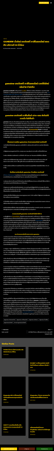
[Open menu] (51, 3)
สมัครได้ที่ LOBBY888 (44, 2)
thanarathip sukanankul (10, 48)
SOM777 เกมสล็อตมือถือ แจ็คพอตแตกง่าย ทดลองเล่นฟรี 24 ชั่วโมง (12, 427)
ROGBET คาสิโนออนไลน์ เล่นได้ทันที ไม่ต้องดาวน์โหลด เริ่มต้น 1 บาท (39, 365)
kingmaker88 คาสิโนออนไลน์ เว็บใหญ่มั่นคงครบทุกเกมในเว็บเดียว (12, 397)
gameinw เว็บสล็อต (43, 319)
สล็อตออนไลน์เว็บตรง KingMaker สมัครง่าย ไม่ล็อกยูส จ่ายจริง (40, 429)
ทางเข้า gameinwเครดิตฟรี (20, 322)
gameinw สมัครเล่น (33, 319)
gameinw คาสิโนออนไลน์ (22, 319)
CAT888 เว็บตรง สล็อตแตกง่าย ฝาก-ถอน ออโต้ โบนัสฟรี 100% (40, 332)
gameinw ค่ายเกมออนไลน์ (9, 319)
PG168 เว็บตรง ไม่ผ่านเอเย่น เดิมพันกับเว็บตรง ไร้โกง (13, 351)
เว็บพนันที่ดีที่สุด (16, 216)
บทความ (5, 38)
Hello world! (14, 331)
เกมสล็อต (24, 91)
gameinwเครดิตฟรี (8, 322)
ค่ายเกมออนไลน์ (33, 129)
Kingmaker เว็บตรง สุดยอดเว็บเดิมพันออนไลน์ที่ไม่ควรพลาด (40, 396)
